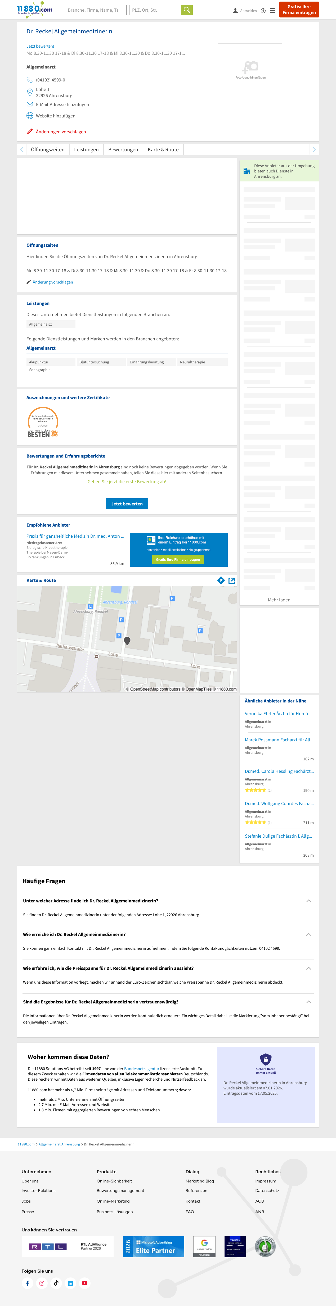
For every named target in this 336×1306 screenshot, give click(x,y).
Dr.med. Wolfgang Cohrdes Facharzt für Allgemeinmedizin (279, 803)
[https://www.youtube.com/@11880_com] (85, 1283)
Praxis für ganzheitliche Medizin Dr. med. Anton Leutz (75, 536)
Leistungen (86, 149)
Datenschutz (267, 1190)
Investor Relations (39, 1190)
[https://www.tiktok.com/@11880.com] (56, 1283)
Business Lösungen (115, 1211)
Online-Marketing (113, 1201)
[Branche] (96, 10)
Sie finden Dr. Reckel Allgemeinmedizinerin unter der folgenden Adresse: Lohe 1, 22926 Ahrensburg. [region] (111, 914)
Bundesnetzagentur (141, 1068)
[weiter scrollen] (314, 149)
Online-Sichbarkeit (114, 1181)
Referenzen (196, 1190)
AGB (259, 1201)
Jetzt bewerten (127, 504)
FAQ (190, 1211)
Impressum (265, 1181)
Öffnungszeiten (48, 149)
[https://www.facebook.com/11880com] (27, 1283)
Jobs (26, 1201)
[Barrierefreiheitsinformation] (265, 10)
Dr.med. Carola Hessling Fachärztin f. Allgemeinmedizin (279, 771)
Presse (28, 1211)
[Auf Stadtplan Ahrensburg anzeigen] (232, 580)
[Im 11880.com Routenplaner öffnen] (221, 579)
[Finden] (187, 10)
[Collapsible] (308, 900)
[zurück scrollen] (21, 149)
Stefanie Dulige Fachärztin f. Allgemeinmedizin (279, 836)
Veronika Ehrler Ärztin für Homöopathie (279, 713)
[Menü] (274, 10)
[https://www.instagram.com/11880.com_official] (42, 1283)
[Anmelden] (247, 10)
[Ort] (153, 10)
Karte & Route (163, 149)
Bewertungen (123, 149)
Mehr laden (279, 600)
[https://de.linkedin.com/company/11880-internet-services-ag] (70, 1283)
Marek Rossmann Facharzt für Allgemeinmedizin (279, 740)
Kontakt (193, 1201)
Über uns (30, 1181)
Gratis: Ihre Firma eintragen (299, 9)
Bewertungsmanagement (120, 1190)
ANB (259, 1211)
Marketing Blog (200, 1181)
